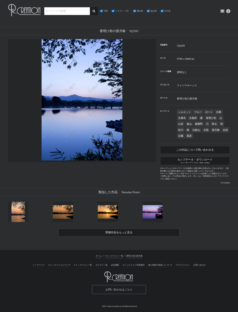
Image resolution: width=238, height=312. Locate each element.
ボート (209, 112)
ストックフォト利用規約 (133, 265)
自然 (225, 129)
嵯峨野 (199, 123)
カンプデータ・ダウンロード (195, 160)
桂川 (180, 129)
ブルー (198, 112)
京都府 (193, 117)
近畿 (180, 135)
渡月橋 (215, 129)
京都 (218, 112)
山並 (180, 123)
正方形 (167, 11)
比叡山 (196, 129)
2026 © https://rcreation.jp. (112, 306)
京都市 (182, 117)
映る (214, 123)
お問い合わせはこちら (119, 289)
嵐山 (189, 123)
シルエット (184, 112)
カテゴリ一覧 (101, 265)
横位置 (140, 11)
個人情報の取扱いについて (160, 265)
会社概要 (115, 265)
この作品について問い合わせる (195, 149)
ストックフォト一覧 (83, 265)
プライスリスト (183, 265)
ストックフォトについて (59, 265)
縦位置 (154, 11)
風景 (189, 135)
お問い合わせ (199, 265)
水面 (206, 129)
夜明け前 (211, 117)
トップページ (38, 265)
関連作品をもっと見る (119, 232)
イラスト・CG (122, 11)
